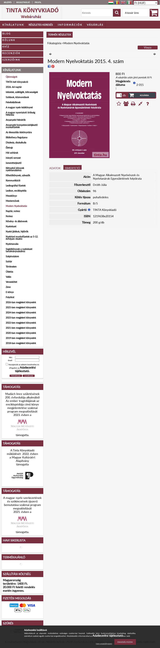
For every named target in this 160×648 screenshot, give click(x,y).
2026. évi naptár (14, 87)
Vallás (8, 276)
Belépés (8, 2)
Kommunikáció (13, 180)
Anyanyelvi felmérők (16, 119)
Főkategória (54, 43)
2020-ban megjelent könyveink (21, 333)
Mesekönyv (11, 195)
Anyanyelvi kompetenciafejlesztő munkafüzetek (22, 126)
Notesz (9, 216)
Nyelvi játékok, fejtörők (17, 231)
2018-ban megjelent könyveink (21, 343)
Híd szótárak (12, 152)
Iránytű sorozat (13, 157)
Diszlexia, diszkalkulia (16, 142)
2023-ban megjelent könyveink (21, 317)
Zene (8, 287)
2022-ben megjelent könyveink (21, 322)
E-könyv (10, 292)
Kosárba (144, 95)
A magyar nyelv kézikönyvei (19, 107)
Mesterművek (12, 201)
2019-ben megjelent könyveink (21, 338)
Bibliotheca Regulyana (16, 137)
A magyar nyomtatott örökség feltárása (20, 113)
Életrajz (9, 147)
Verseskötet (11, 282)
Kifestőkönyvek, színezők (18, 175)
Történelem (11, 266)
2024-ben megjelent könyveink (21, 312)
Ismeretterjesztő (13, 163)
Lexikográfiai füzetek (16, 185)
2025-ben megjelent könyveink (21, 307)
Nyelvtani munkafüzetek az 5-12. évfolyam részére (22, 237)
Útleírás (9, 271)
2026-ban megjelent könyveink (21, 302)
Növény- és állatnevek (16, 221)
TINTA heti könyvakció (17, 82)
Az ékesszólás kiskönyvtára (19, 132)
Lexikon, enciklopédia (16, 190)
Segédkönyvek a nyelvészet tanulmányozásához (19, 250)
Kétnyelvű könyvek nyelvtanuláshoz (15, 169)
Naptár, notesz (13, 211)
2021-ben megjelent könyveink (21, 327)
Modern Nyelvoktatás (16, 206)
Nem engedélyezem (104, 643)
